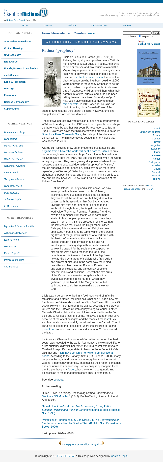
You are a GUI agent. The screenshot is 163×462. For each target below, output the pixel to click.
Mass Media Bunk (13, 152)
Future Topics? (12, 253)
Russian (156, 165)
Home (25, 25)
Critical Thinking (13, 48)
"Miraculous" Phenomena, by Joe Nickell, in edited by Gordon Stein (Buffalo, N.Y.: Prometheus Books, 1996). (81, 423)
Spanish (156, 172)
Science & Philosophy (16, 102)
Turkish (156, 179)
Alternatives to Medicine (17, 41)
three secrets (70, 104)
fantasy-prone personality (74, 444)
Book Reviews (11, 192)
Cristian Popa (119, 456)
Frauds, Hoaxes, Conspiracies (21, 68)
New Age (9, 88)
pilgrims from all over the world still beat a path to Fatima (75, 151)
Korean (156, 158)
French (156, 135)
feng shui (96, 444)
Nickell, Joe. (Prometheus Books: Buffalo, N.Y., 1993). (81, 410)
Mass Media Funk (13, 145)
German (156, 138)
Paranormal (10, 95)
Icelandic (155, 148)
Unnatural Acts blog (14, 132)
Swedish (156, 175)
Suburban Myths (12, 199)
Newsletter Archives (14, 165)
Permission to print (14, 260)
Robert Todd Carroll (15, 20)
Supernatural (11, 108)
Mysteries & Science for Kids (19, 226)
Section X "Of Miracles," (56, 396)
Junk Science (11, 75)
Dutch (157, 128)
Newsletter (47, 25)
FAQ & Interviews (99, 25)
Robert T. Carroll (66, 456)
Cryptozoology (12, 55)
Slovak (156, 168)
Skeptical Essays (13, 186)
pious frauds (49, 329)
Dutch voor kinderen (150, 132)
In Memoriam (11, 206)
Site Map (127, 25)
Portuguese (154, 162)
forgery (72, 369)
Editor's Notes (11, 239)
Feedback (72, 25)
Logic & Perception (15, 81)
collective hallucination (89, 77)
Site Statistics (11, 266)
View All (91, 33)
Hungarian (155, 145)
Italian (157, 152)
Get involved (10, 246)
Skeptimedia (10, 139)
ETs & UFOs (11, 61)
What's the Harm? (13, 159)
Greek (157, 142)
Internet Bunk (11, 172)
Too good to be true (14, 179)
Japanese (155, 155)
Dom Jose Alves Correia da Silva (61, 134)
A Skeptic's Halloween (15, 233)
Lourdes (58, 379)
